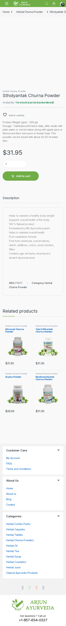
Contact (10, 504)
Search (47, 3)
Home (6, 11)
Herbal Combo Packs (18, 523)
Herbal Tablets (14, 534)
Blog (8, 499)
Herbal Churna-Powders (20, 540)
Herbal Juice (13, 567)
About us (11, 493)
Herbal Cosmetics (16, 561)
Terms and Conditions (18, 468)
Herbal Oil (11, 545)
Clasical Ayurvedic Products (22, 572)
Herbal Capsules (15, 529)
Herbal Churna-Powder (29, 11)
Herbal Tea (12, 551)
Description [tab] (11, 198)
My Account (13, 458)
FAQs (9, 463)
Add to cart (23, 176)
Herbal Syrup (13, 556)
